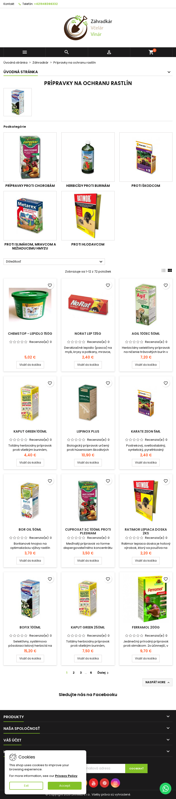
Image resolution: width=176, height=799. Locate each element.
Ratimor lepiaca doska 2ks (146, 531)
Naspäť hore (157, 682)
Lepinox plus (88, 431)
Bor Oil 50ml (30, 529)
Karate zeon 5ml (146, 431)
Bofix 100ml (30, 627)
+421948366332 (46, 4)
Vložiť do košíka (30, 365)
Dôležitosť (55, 262)
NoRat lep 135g (88, 333)
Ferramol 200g (146, 627)
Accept (64, 785)
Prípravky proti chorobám (30, 185)
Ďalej (103, 672)
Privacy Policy (66, 776)
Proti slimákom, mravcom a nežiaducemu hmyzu (30, 246)
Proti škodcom (145, 185)
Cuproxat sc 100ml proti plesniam (88, 531)
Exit (26, 785)
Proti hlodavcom (87, 244)
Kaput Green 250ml (88, 627)
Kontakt (8, 4)
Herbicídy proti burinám (88, 185)
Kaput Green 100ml (30, 431)
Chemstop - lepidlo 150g (30, 333)
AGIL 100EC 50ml (146, 333)
